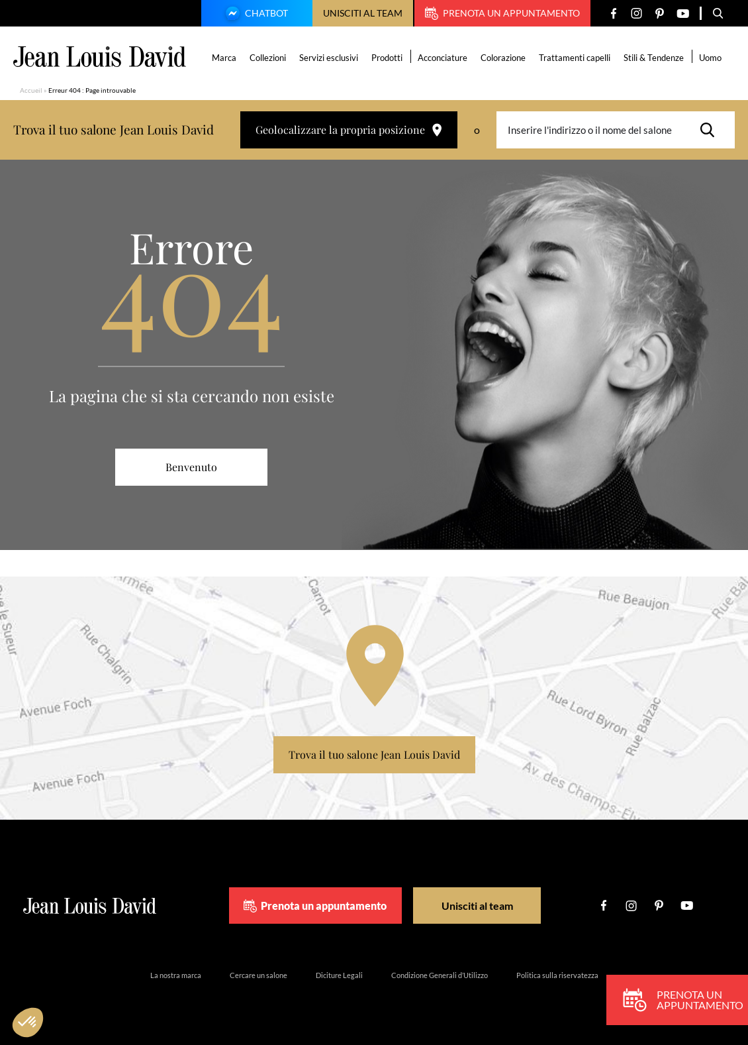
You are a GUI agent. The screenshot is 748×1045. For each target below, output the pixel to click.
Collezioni (268, 57)
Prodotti (387, 57)
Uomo (711, 57)
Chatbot (255, 14)
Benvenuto (191, 467)
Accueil (31, 90)
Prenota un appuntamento (502, 13)
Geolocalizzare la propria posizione (349, 130)
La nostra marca (175, 975)
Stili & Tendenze (654, 57)
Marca (224, 57)
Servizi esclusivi (329, 57)
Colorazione (503, 57)
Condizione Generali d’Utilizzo (439, 975)
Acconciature (443, 57)
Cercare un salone (258, 975)
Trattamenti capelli (575, 57)
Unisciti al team (362, 13)
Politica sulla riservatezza (557, 975)
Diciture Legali (339, 975)
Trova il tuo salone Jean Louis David (374, 754)
